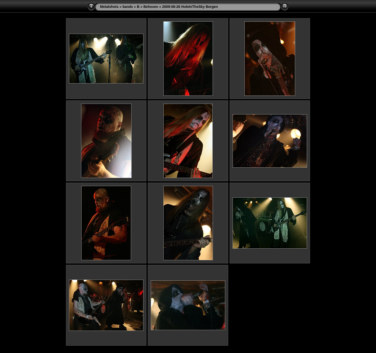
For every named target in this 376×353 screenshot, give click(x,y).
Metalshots (109, 7)
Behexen (150, 7)
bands (127, 7)
